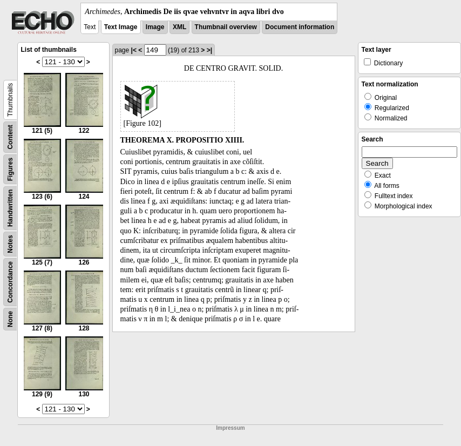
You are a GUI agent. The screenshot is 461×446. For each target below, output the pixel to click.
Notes (10, 244)
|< (134, 50)
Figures (10, 169)
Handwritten (10, 208)
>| (209, 50)
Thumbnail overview (226, 27)
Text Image (121, 27)
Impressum (230, 428)
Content (10, 137)
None (10, 319)
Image (155, 27)
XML (179, 27)
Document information (299, 27)
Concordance (10, 282)
